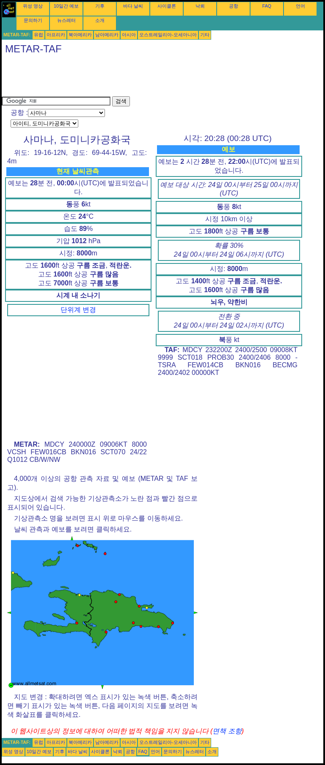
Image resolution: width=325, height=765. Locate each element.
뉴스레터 (66, 20)
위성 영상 (33, 5)
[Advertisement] (156, 77)
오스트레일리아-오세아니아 (168, 34)
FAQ (266, 5)
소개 (100, 20)
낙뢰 (200, 5)
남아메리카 (106, 34)
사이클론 (166, 5)
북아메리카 (80, 34)
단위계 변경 (78, 309)
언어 (300, 5)
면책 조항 (226, 731)
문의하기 (33, 20)
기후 (100, 5)
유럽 (38, 34)
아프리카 (56, 34)
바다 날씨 (133, 5)
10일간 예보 (66, 5)
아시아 (129, 34)
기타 (204, 34)
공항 (233, 5)
